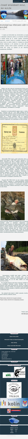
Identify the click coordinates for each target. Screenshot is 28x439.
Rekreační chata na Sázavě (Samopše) (13, 339)
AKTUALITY (7, 21)
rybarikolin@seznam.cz (7, 358)
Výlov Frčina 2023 (14, 336)
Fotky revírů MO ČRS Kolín (14, 345)
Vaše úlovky (14, 342)
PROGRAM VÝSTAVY (19, 299)
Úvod (2, 21)
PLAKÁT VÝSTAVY (17, 298)
